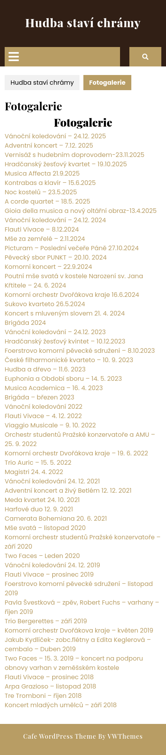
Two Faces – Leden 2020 (42, 555)
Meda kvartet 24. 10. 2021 (42, 499)
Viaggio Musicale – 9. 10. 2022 (50, 425)
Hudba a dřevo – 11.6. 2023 (45, 369)
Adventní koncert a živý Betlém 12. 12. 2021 (68, 490)
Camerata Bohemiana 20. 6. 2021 (56, 518)
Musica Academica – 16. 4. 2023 (54, 388)
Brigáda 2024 (25, 322)
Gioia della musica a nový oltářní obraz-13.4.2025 (81, 210)
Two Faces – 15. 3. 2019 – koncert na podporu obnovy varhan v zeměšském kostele (74, 663)
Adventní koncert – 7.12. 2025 (49, 145)
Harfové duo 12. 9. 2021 (39, 509)
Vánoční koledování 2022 (44, 406)
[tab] (14, 56)
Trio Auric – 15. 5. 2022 (38, 462)
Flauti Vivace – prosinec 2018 (49, 677)
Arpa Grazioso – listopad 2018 (50, 686)
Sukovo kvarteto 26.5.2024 (45, 304)
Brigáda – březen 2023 (39, 397)
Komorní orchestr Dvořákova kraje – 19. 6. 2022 (76, 453)
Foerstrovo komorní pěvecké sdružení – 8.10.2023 (80, 350)
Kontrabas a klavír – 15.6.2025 (50, 182)
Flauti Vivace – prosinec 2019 (49, 574)
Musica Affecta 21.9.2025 (42, 173)
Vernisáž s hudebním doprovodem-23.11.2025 (75, 154)
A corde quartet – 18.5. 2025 (47, 201)
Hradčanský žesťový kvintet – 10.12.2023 (65, 341)
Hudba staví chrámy (83, 22)
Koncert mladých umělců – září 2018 (61, 705)
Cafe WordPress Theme (59, 736)
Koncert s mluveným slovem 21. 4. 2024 (65, 313)
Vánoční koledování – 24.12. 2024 (55, 220)
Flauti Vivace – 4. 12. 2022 (43, 416)
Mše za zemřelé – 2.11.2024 (45, 238)
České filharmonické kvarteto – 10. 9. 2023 (69, 360)
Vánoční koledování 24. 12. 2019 (52, 565)
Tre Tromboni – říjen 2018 (43, 695)
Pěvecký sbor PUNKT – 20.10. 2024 (56, 257)
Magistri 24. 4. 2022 (34, 471)
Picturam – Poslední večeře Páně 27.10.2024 (72, 248)
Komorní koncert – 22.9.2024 (48, 266)
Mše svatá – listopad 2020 (45, 527)
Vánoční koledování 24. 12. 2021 (52, 481)
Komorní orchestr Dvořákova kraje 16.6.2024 (72, 294)
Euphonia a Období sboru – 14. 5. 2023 (63, 378)
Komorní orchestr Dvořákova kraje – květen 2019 (79, 630)
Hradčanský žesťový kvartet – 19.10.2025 (66, 164)
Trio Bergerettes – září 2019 (46, 621)
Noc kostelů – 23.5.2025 (41, 192)
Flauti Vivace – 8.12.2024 (42, 229)
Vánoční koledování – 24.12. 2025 (55, 136)
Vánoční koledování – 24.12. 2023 (55, 332)
